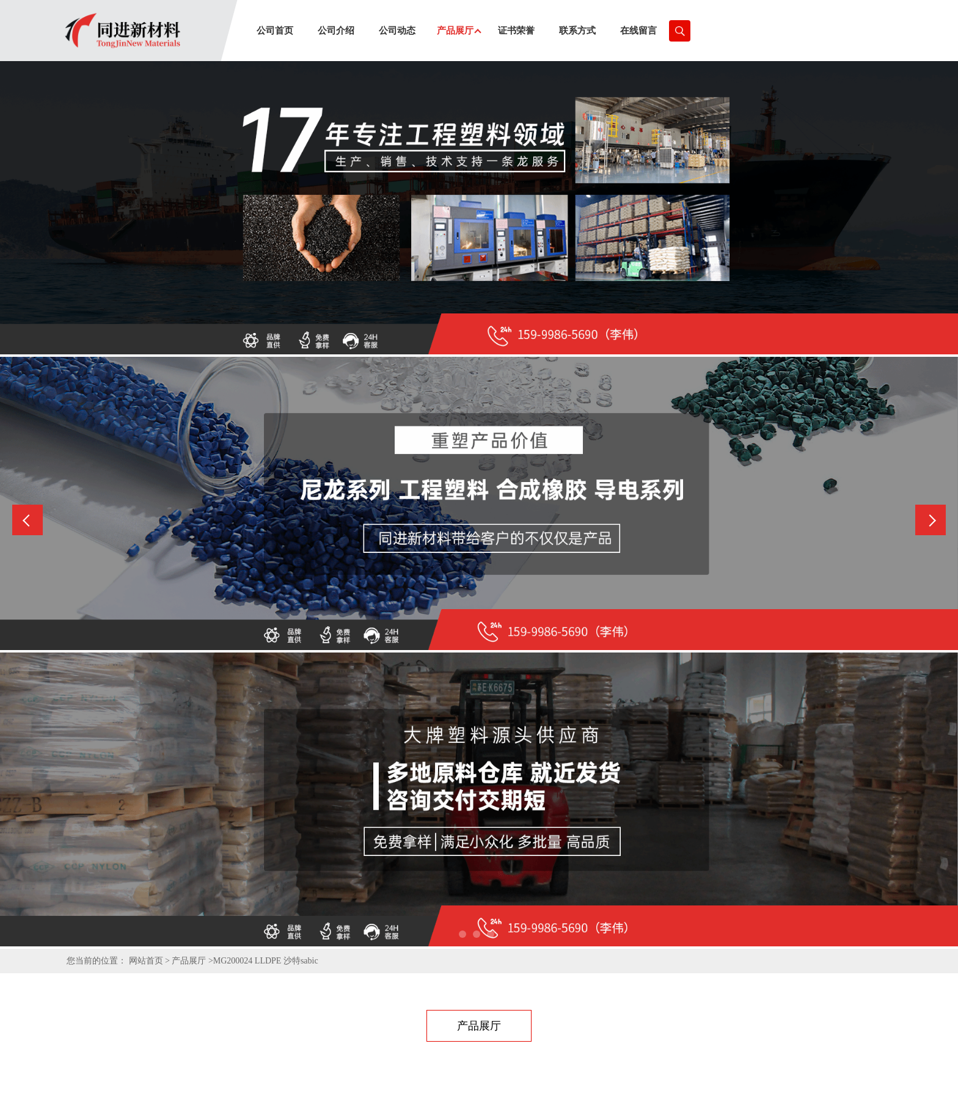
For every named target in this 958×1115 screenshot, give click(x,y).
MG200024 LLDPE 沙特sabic (265, 960)
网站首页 (146, 960)
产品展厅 (189, 960)
